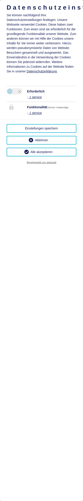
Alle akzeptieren (42, 152)
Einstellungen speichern (41, 128)
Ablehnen (41, 140)
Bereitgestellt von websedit (41, 162)
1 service (34, 97)
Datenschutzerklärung (42, 71)
